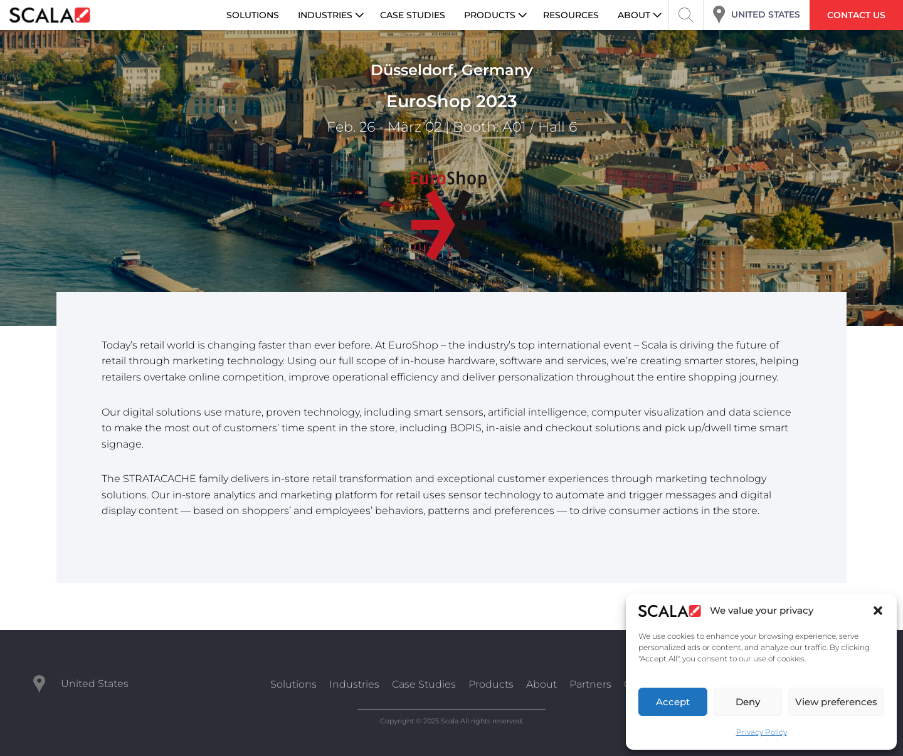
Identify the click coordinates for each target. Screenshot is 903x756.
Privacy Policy (761, 732)
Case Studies (424, 684)
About (541, 684)
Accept (673, 702)
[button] (878, 610)
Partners (590, 684)
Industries (354, 684)
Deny (748, 702)
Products (491, 684)
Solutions (293, 684)
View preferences (836, 702)
